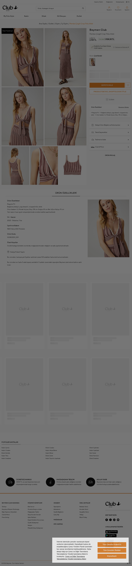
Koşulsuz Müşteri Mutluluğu (10, 509)
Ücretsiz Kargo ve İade (35, 509)
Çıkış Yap (56, 514)
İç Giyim (110, 99)
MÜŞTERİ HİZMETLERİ (35, 503)
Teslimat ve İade (98, 139)
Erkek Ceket (49, 456)
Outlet (79, 16)
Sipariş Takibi (98, 2)
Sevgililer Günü (84, 512)
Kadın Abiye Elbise (51, 450)
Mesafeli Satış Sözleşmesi (35, 528)
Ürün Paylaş (110, 155)
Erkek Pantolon (94, 456)
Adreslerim (57, 509)
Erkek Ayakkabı (94, 448)
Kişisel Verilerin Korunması (36, 520)
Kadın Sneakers (6, 458)
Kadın (26, 16)
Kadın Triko (5, 456)
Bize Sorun (31, 506)
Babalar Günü (84, 506)
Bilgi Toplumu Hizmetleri (9, 512)
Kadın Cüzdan (6, 450)
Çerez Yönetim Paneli (113, 554)
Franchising (5, 517)
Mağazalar (109, 2)
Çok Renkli (96, 56)
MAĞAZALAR (58, 520)
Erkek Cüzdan (50, 448)
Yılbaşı (81, 514)
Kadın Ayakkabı (94, 450)
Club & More (97, 147)
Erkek (44, 16)
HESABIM (57, 503)
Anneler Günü (84, 509)
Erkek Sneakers (94, 458)
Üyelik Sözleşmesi (33, 523)
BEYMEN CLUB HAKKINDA (10, 503)
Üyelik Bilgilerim (58, 512)
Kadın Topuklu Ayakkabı (53, 458)
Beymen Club (98, 30)
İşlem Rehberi (32, 517)
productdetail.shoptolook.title (110, 92)
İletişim (30, 525)
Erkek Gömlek (6, 453)
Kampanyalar (120, 2)
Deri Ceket (93, 453)
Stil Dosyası (61, 16)
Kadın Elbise (49, 453)
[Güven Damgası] (120, 544)
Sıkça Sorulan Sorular (34, 514)
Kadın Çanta (5, 448)
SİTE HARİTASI (58, 524)
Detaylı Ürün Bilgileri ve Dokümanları (105, 125)
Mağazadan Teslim (33, 512)
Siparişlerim (57, 506)
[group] (92, 62)
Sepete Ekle (107, 85)
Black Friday (83, 517)
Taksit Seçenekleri (99, 132)
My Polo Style (9, 16)
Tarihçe (4, 506)
